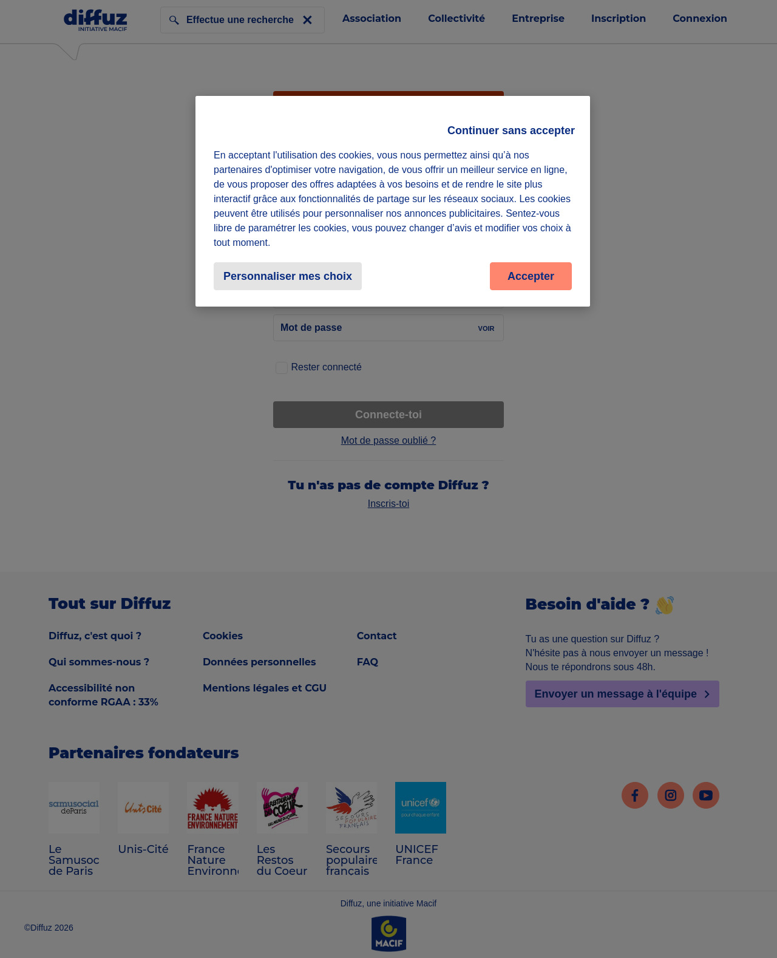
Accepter (530, 276)
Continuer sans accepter (511, 130)
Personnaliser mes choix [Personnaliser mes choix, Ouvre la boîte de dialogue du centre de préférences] (287, 276)
